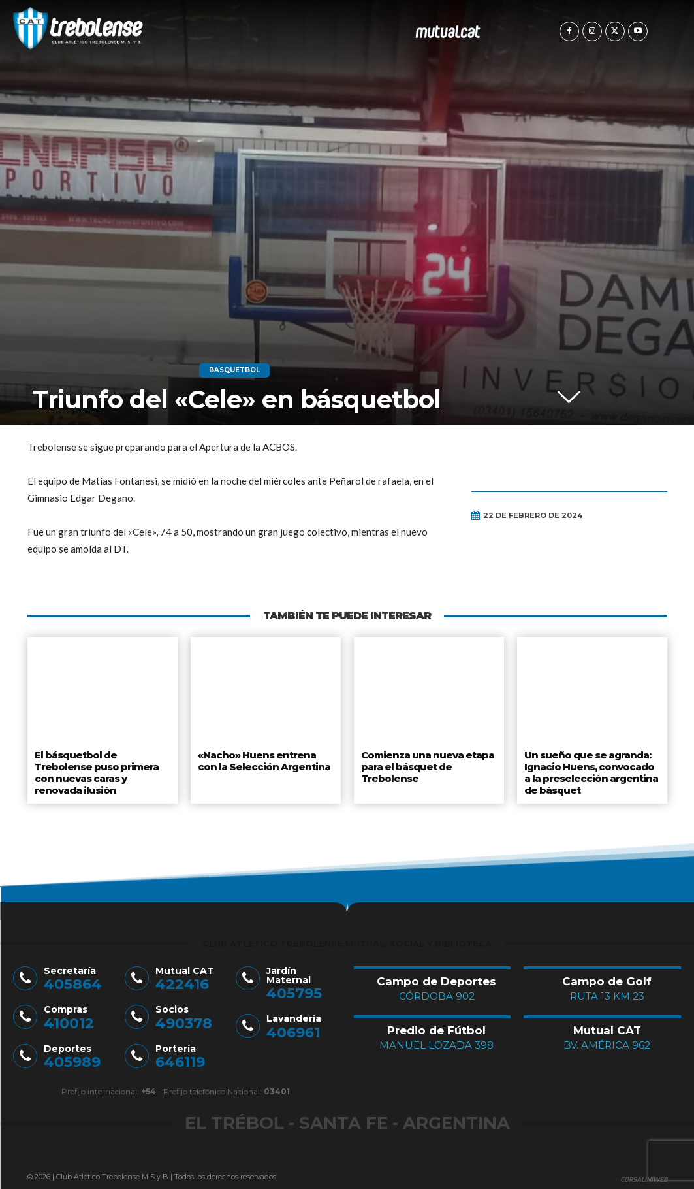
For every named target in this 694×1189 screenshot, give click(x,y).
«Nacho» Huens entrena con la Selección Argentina (264, 759)
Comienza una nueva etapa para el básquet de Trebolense (426, 764)
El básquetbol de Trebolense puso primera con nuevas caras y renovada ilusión (95, 769)
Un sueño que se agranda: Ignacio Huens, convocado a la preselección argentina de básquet (591, 769)
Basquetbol (234, 370)
